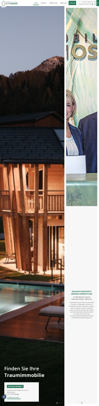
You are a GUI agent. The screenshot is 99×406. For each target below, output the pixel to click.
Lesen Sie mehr (81, 402)
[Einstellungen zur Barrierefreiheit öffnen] (4, 397)
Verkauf (43, 3)
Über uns (63, 3)
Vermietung (53, 3)
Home (36, 3)
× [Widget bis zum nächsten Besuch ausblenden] (5, 395)
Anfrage (72, 3)
